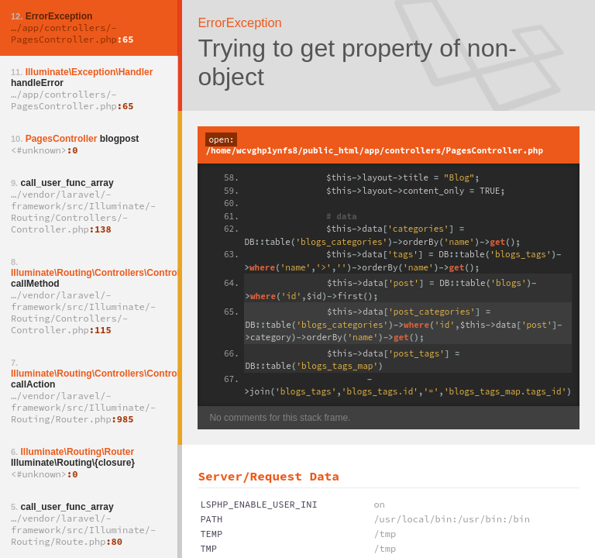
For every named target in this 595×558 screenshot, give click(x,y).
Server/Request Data (268, 476)
